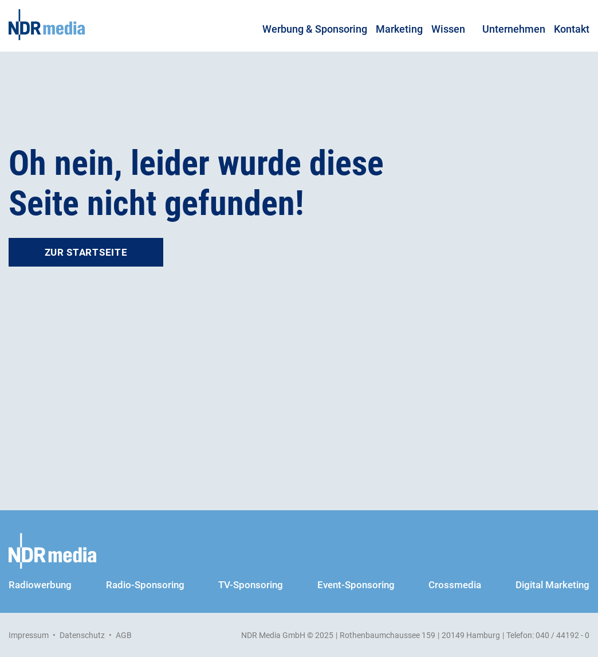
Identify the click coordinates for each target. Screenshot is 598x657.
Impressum (29, 635)
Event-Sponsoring (356, 584)
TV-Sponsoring (250, 584)
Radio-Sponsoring (145, 584)
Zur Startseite (86, 252)
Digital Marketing (552, 584)
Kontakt (571, 29)
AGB (124, 635)
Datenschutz (82, 635)
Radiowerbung (40, 584)
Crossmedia (454, 584)
